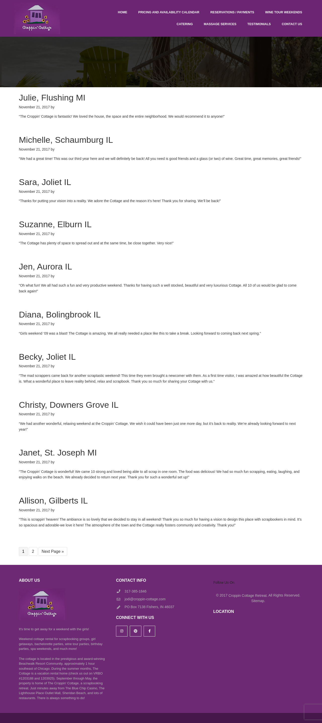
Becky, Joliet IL (47, 357)
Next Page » (53, 552)
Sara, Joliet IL (45, 182)
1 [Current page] (25, 552)
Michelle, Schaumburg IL (66, 140)
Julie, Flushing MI (52, 97)
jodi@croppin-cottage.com (145, 599)
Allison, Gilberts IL (53, 500)
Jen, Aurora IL (45, 266)
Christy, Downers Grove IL (68, 405)
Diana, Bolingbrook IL (60, 314)
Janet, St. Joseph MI (58, 452)
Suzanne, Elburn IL (55, 224)
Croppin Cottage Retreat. (248, 596)
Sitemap (257, 601)
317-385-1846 (135, 591)
